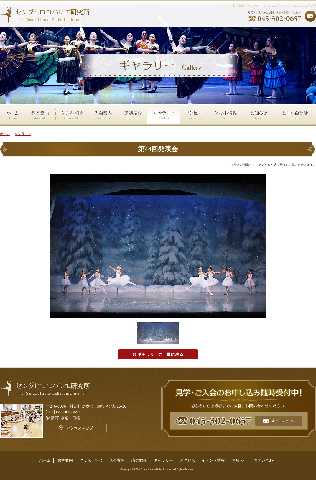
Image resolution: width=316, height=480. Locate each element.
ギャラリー (23, 134)
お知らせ (239, 460)
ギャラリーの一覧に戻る (158, 354)
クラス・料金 (91, 460)
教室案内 (65, 460)
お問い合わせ (265, 460)
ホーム (45, 460)
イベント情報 (213, 460)
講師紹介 (139, 460)
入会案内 (117, 460)
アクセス (187, 460)
